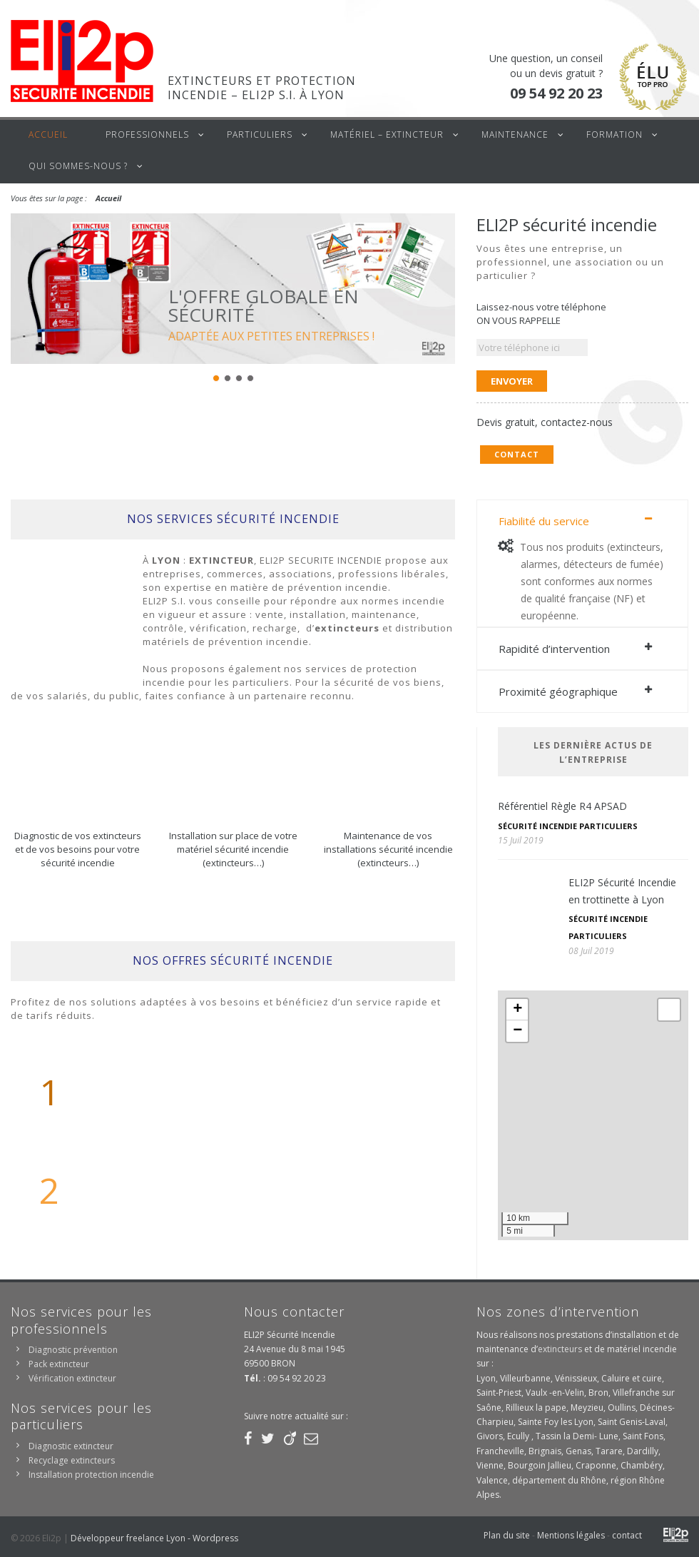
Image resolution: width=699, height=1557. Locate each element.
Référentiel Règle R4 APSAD (562, 806)
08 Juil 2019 (591, 951)
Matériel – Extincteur (387, 134)
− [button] (517, 1031)
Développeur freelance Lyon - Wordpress (154, 1538)
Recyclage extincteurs (72, 1460)
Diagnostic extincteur (71, 1446)
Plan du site (507, 1535)
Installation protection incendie (91, 1475)
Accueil (48, 134)
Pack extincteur (59, 1364)
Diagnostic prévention (73, 1350)
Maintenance (515, 134)
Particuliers (259, 134)
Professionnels (147, 134)
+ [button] (517, 1009)
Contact (516, 454)
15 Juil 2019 (521, 840)
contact (627, 1535)
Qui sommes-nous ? (78, 166)
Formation (614, 134)
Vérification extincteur (72, 1378)
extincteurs (560, 1349)
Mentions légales (571, 1535)
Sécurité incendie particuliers (568, 826)
